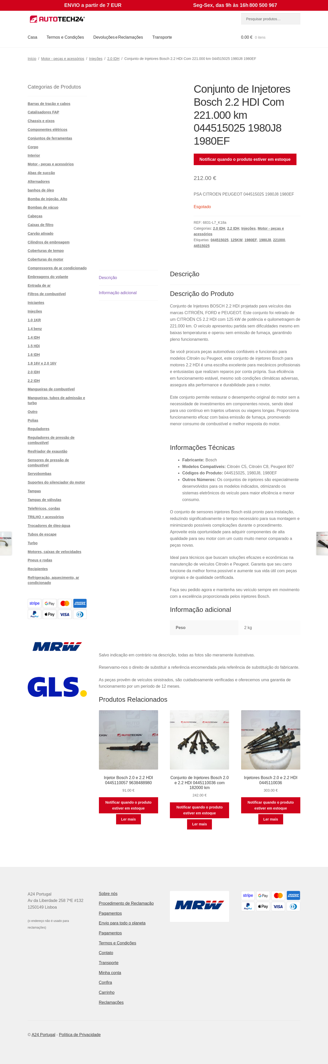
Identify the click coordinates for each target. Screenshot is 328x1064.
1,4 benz (35, 329)
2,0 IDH (113, 59)
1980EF (250, 240)
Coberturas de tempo (46, 251)
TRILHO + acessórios (46, 517)
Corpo (33, 147)
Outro (32, 412)
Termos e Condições (65, 37)
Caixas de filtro (40, 225)
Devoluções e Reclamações (118, 37)
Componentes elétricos (47, 129)
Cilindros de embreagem (48, 242)
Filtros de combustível (47, 294)
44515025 (202, 246)
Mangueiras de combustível (51, 389)
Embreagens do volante (48, 277)
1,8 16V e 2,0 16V (42, 363)
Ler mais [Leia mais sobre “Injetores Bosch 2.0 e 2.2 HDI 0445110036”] (270, 819)
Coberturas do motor (45, 259)
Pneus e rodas (40, 560)
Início (32, 59)
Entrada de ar (39, 285)
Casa (32, 37)
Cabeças (35, 216)
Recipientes (38, 569)
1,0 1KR (34, 320)
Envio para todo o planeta (122, 923)
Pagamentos (110, 913)
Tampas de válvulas (44, 500)
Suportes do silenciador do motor (56, 482)
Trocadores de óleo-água (49, 526)
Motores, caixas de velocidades (54, 552)
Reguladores (38, 429)
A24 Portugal (43, 1035)
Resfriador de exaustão (47, 451)
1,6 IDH (34, 355)
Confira (105, 982)
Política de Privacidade (80, 1035)
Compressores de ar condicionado (57, 268)
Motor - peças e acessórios (62, 59)
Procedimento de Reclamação (126, 903)
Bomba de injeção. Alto (47, 199)
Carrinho (107, 992)
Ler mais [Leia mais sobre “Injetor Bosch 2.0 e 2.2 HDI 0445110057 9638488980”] (128, 819)
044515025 (220, 240)
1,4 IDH (34, 337)
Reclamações (111, 1002)
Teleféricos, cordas (44, 508)
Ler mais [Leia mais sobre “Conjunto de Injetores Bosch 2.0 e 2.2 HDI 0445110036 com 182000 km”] (199, 824)
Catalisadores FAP (43, 112)
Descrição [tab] (108, 277)
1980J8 (265, 240)
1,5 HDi (34, 346)
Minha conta (110, 973)
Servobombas (40, 474)
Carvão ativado (40, 233)
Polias (33, 420)
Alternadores (39, 181)
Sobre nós (108, 893)
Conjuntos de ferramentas (50, 138)
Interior (34, 155)
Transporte (162, 37)
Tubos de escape (42, 534)
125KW (237, 240)
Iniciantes (36, 303)
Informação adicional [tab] (118, 293)
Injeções (95, 59)
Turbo (33, 543)
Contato (106, 953)
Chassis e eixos (41, 121)
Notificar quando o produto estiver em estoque (245, 159)
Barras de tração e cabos (49, 104)
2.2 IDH (233, 228)
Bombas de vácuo (43, 207)
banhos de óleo (41, 190)
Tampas (34, 491)
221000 (279, 240)
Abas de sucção (41, 173)
